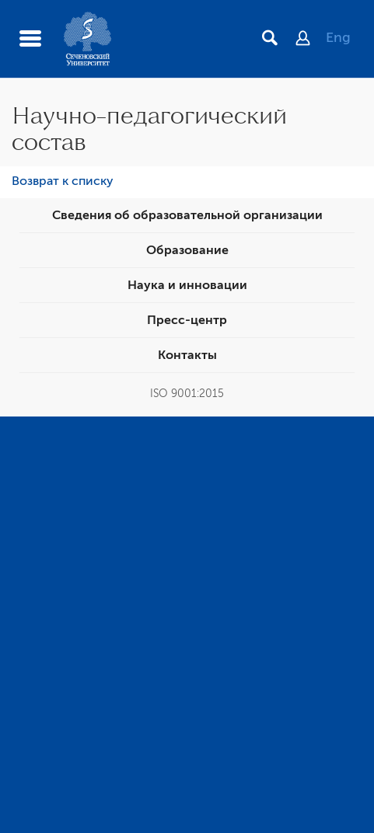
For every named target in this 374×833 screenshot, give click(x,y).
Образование (187, 250)
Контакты (187, 355)
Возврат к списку (63, 181)
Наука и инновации (187, 285)
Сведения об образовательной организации (187, 215)
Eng (338, 37)
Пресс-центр (187, 320)
